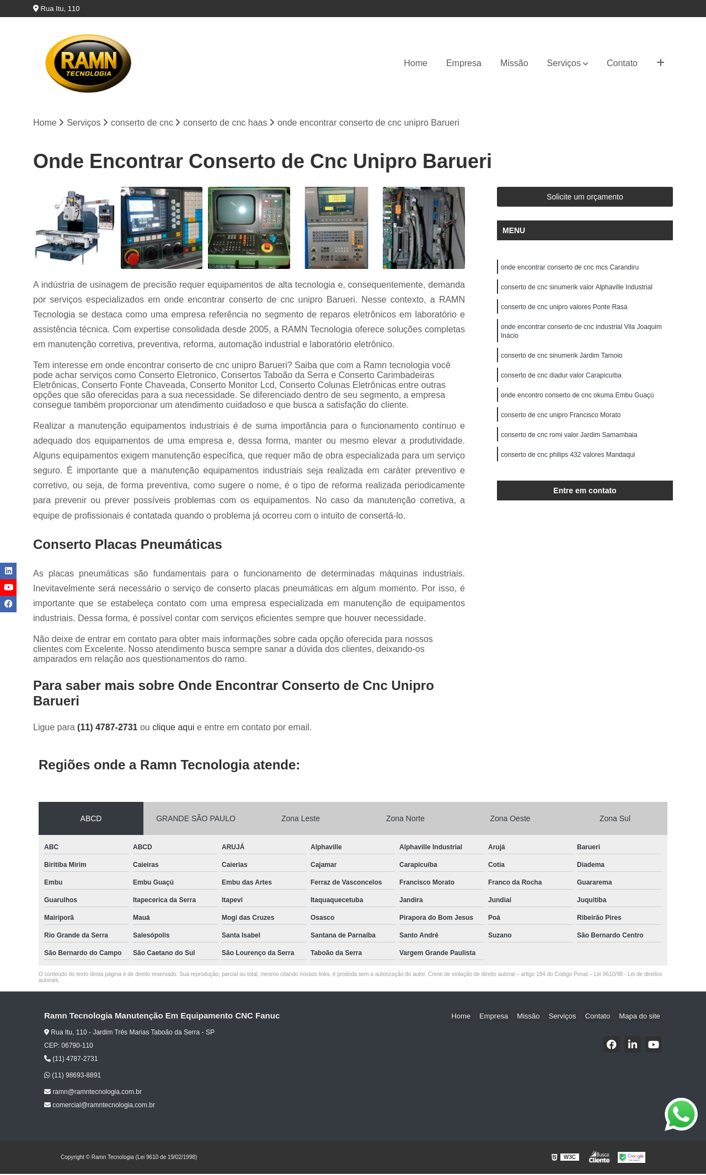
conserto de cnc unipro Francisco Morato (561, 425)
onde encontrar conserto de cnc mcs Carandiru (570, 269)
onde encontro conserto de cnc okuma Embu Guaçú (577, 404)
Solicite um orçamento (585, 197)
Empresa (464, 63)
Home (415, 63)
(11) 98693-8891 (72, 1076)
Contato (622, 63)
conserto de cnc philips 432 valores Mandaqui (568, 467)
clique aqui (173, 727)
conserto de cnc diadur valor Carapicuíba (561, 383)
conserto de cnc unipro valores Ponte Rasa (564, 311)
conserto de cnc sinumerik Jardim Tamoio (562, 362)
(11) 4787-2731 (108, 727)
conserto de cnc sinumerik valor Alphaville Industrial (576, 290)
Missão (514, 63)
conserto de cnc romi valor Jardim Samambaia (569, 446)
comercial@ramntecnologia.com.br (99, 1106)
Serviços (564, 63)
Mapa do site (641, 1016)
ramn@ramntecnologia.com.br (93, 1093)
